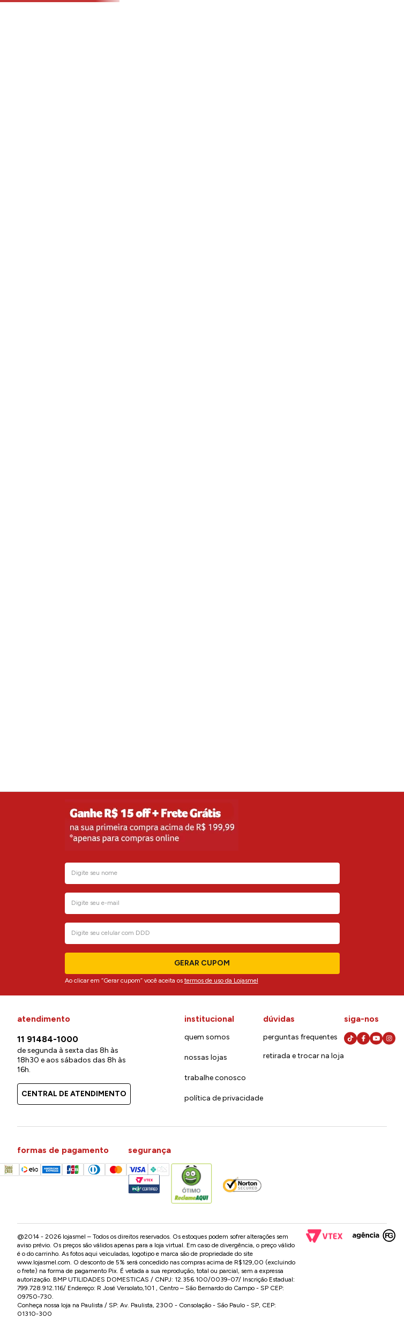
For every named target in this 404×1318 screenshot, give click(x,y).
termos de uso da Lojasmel (221, 980)
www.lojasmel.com (43, 1262)
